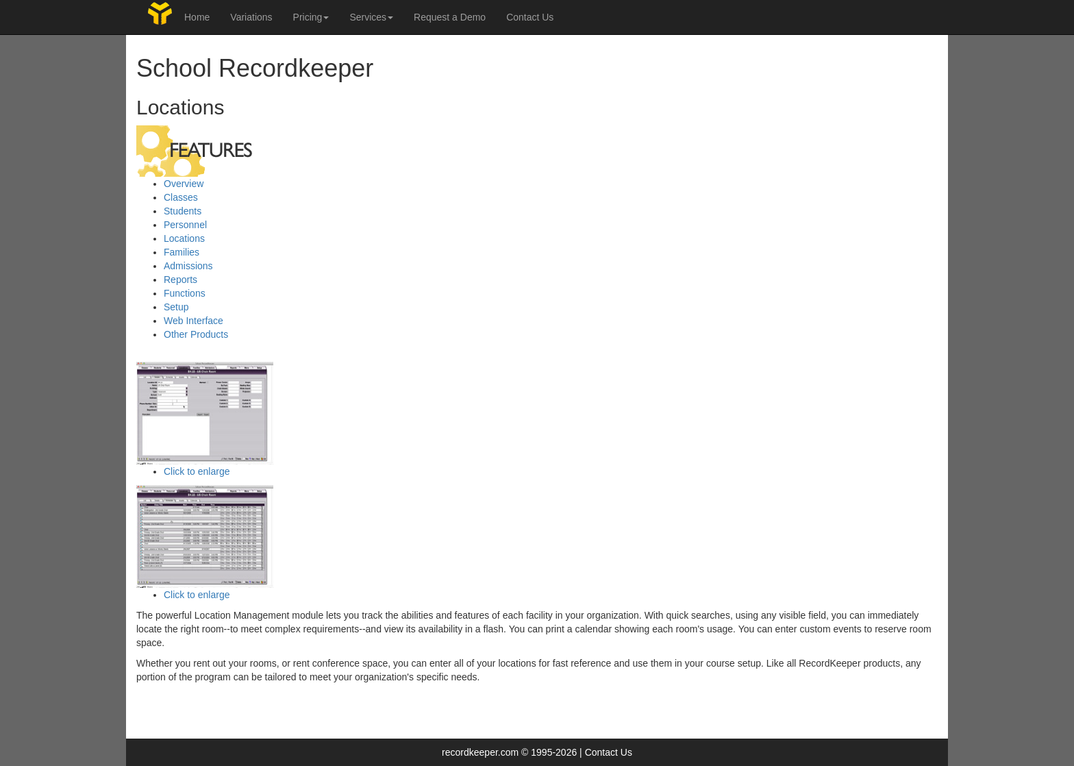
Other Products (196, 334)
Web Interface (193, 320)
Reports (180, 279)
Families (181, 252)
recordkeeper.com (480, 752)
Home (197, 17)
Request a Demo (450, 17)
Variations (251, 17)
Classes (181, 197)
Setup (176, 306)
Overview (183, 183)
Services (371, 17)
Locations (184, 238)
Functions (184, 293)
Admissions (188, 265)
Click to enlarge (197, 471)
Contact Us (529, 17)
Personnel (185, 224)
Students (182, 211)
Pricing (311, 17)
